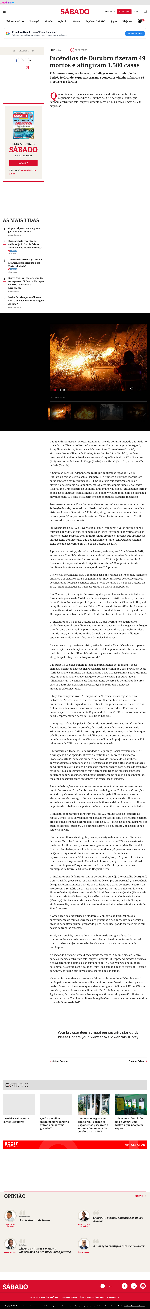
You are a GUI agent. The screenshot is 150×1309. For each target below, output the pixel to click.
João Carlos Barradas (10, 1225)
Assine (124, 11)
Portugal (34, 21)
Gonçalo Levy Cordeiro (84, 1225)
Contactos (100, 1297)
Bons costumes (24, 1217)
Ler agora (23, 163)
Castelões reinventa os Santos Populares (17, 1120)
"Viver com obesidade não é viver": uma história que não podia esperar (129, 1123)
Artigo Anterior (60, 1061)
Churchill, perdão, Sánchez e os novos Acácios (118, 1219)
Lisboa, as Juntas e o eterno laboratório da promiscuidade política (45, 1250)
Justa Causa (23, 1245)
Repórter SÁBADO (96, 21)
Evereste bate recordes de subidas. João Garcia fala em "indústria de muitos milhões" (25, 244)
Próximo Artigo (136, 1061)
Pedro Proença (10, 1252)
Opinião (62, 21)
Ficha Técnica (52, 1297)
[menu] (4, 11)
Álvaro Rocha (83, 1252)
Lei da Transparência (68, 1297)
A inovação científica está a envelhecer (118, 1246)
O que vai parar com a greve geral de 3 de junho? (24, 230)
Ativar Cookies (113, 1297)
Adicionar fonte (135, 33)
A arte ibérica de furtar (34, 1220)
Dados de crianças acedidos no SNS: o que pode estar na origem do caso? (26, 300)
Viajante (127, 21)
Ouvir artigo (78, 50)
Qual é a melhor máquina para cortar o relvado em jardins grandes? (54, 1123)
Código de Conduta (86, 1297)
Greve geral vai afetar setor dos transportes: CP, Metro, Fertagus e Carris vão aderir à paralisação (26, 282)
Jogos (114, 21)
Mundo (49, 21)
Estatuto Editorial (38, 1297)
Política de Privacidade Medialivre (134, 1306)
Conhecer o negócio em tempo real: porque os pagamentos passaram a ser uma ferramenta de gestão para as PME (93, 1125)
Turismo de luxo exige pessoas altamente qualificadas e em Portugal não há (25, 263)
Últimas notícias (15, 21)
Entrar (137, 11)
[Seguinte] (140, 357)
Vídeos (76, 21)
